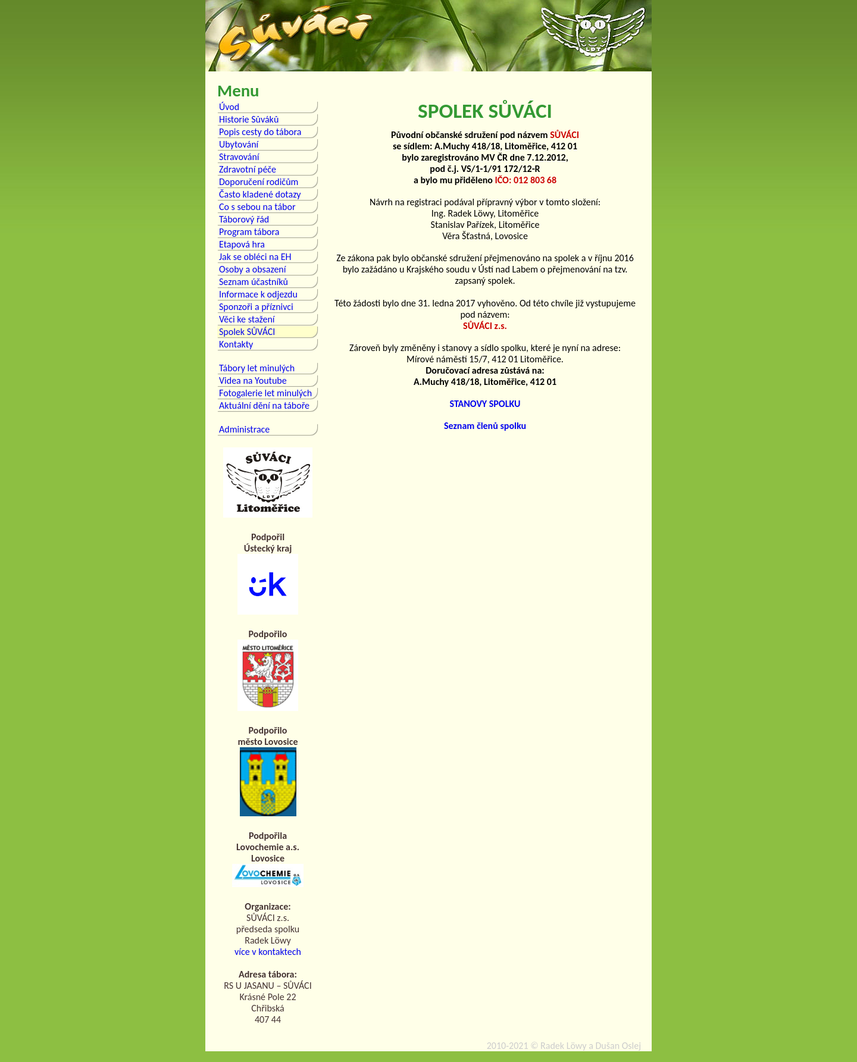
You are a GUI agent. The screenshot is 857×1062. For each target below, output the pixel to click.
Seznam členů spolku (485, 425)
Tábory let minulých (257, 368)
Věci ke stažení (247, 319)
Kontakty (236, 344)
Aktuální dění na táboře (264, 405)
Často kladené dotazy (260, 194)
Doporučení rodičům (258, 181)
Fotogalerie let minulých (265, 393)
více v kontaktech (267, 951)
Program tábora (249, 231)
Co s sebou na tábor (257, 206)
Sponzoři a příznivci (256, 306)
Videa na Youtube (253, 380)
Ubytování (238, 144)
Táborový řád (244, 219)
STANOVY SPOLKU (485, 403)
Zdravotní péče (247, 169)
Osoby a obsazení (252, 269)
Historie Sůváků (249, 119)
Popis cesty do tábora (260, 131)
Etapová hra (242, 244)
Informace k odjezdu (258, 294)
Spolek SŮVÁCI (247, 331)
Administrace (244, 429)
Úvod (229, 106)
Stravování (239, 156)
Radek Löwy (563, 1045)
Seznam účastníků (253, 281)
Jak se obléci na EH (255, 256)
